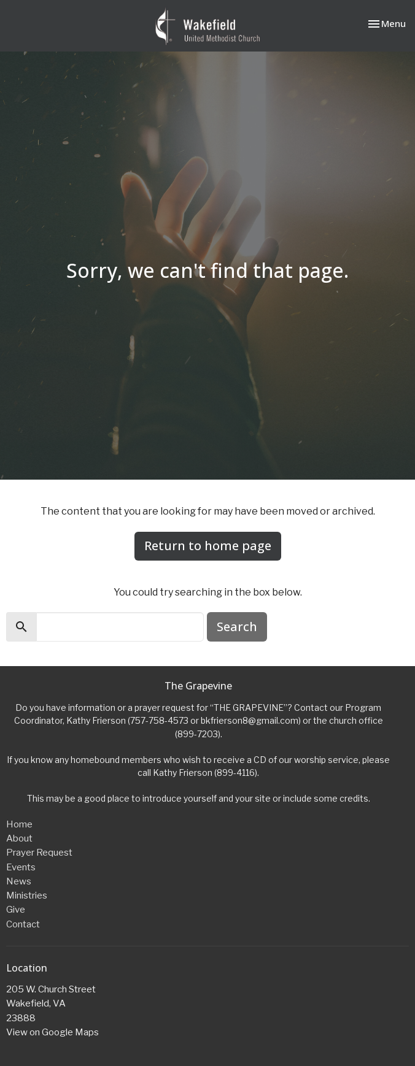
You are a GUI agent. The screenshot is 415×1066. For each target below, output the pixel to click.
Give (15, 909)
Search (237, 626)
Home (19, 824)
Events (21, 867)
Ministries (26, 895)
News (18, 881)
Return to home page (207, 545)
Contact (23, 924)
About (19, 838)
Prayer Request (39, 852)
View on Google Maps (52, 1032)
